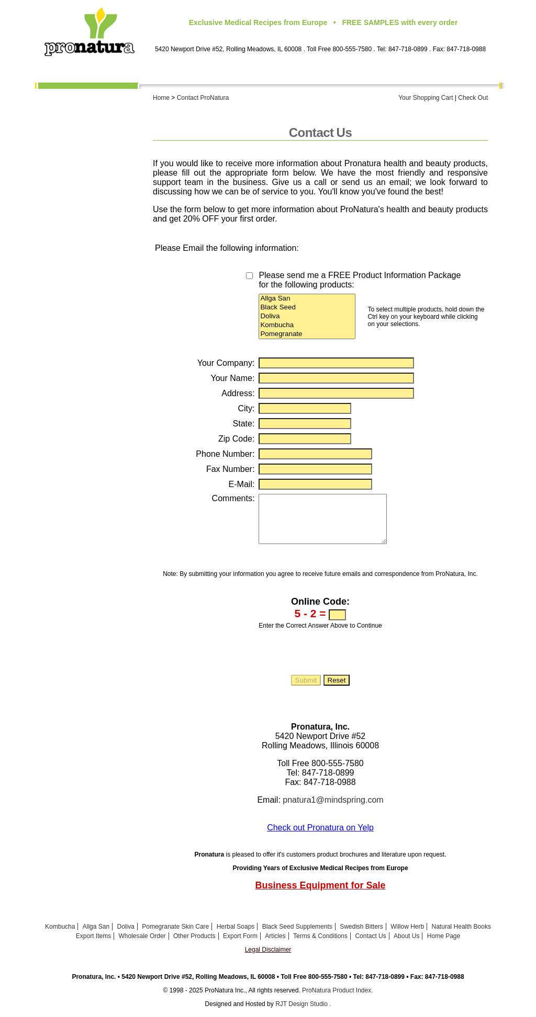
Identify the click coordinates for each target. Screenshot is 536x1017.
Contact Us (114, 325)
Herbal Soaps (236, 936)
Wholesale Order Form (94, 259)
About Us (117, 95)
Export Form (111, 286)
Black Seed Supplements (297, 936)
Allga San (307, 298)
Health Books (109, 233)
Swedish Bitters (361, 936)
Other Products (106, 272)
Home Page (113, 338)
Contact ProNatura (203, 97)
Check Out (473, 97)
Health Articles (107, 299)
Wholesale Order (142, 945)
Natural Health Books (461, 936)
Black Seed (307, 307)
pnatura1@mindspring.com (333, 809)
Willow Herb (407, 936)
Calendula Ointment (98, 207)
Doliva (307, 316)
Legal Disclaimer (268, 959)
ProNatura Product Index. (337, 999)
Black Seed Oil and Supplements (100, 164)
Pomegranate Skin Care (92, 148)
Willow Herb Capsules (95, 194)
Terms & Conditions (98, 312)
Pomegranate (307, 334)
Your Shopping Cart (425, 97)
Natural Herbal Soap (98, 220)
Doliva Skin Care (104, 134)
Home (161, 97)
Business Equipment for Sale (320, 894)
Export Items (110, 246)
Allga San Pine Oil (101, 121)
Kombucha (114, 108)
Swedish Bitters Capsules (88, 181)
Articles (275, 945)
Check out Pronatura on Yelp (320, 837)
